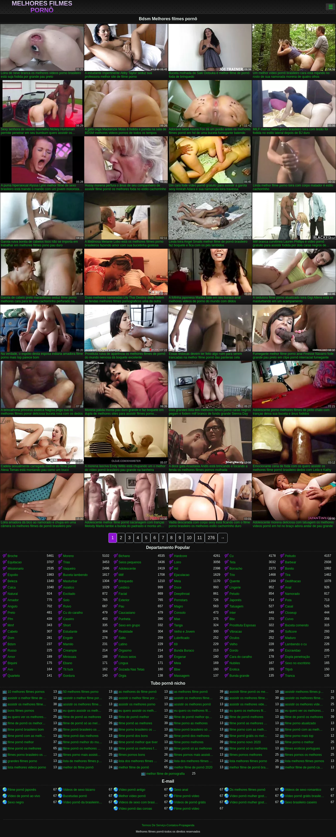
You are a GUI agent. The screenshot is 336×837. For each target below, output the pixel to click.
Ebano (67, 663)
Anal (288, 587)
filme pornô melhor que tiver (138, 742)
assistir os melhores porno (137, 704)
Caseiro (68, 619)
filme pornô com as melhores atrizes (304, 729)
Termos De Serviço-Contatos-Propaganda (168, 825)
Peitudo (290, 556)
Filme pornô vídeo (186, 796)
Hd (176, 568)
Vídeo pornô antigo (132, 790)
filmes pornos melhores (245, 755)
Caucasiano (127, 613)
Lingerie (235, 587)
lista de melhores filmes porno (82, 761)
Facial (123, 594)
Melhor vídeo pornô (132, 796)
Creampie (70, 650)
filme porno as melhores (191, 723)
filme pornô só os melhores (248, 748)
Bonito (289, 568)
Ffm (10, 619)
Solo (66, 600)
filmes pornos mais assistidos (193, 755)
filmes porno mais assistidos (82, 755)
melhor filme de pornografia (165, 774)
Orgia (122, 676)
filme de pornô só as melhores (82, 723)
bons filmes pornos (21, 711)
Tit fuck (68, 669)
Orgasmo (125, 650)
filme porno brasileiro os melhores (138, 729)
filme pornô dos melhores (191, 736)
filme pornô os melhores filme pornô (138, 748)
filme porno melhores (188, 742)
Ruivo (67, 606)
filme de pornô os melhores (304, 717)
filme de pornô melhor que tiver (193, 717)
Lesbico (124, 587)
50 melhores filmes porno (80, 692)
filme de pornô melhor (134, 717)
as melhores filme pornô (191, 692)
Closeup (291, 613)
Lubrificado (182, 638)
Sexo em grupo (129, 625)
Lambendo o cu (296, 644)
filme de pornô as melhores (82, 717)
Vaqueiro (69, 568)
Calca (12, 587)
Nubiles (234, 663)
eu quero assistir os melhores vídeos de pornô (138, 711)
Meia (177, 581)
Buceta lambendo (75, 575)
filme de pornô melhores (246, 717)
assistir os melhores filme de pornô (193, 698)
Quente (234, 581)
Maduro (290, 638)
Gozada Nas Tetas (132, 669)
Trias (66, 562)
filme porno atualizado (300, 723)
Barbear (290, 562)
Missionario (16, 568)
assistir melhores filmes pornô (304, 692)
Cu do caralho (73, 613)
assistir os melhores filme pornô (249, 698)
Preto (11, 613)
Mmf (11, 625)
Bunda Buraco (184, 650)
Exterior (124, 600)
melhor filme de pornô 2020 (193, 767)
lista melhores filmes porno (248, 761)
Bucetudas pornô (75, 796)
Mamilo (68, 644)
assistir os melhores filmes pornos (82, 704)
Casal (289, 606)
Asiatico (68, 587)
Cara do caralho (240, 657)
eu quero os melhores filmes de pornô (249, 711)
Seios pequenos (130, 562)
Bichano (124, 556)
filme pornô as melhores (135, 723)
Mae (177, 619)
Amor (11, 657)
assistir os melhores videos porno (249, 704)
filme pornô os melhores (24, 748)
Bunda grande (239, 676)
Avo (10, 669)
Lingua (123, 663)
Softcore (291, 631)
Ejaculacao (182, 575)
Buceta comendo (297, 625)
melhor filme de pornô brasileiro (249, 767)
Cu (231, 556)
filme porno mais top (299, 736)
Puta (288, 600)
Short (67, 625)
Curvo (289, 619)
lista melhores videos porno (27, 767)
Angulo (12, 606)
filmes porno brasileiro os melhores (27, 755)
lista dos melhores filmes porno (138, 761)
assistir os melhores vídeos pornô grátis (304, 704)
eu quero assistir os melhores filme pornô (82, 711)
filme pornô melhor (21, 742)
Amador (13, 600)
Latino (123, 644)
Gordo (233, 650)
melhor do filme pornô (78, 767)
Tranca (290, 676)
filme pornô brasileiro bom (26, 729)
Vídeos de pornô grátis (190, 802)
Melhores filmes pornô (42, 7)
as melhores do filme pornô (138, 692)
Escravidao (293, 650)
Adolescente (127, 568)
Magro (178, 606)
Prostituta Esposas (242, 625)
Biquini (12, 663)
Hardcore (180, 556)
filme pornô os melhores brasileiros (82, 748)
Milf (121, 575)
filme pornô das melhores (80, 736)
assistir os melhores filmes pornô (27, 704)
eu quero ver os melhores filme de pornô (304, 711)
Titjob (289, 669)
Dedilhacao (293, 581)
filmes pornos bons (132, 755)
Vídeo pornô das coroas (135, 808)
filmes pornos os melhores (303, 755)
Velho (233, 644)
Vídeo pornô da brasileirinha (82, 802)
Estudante (70, 631)
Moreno (68, 556)
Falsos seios (127, 657)
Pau (121, 606)
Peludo (234, 594)
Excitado (69, 594)
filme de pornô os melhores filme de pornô (27, 723)
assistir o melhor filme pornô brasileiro (138, 698)
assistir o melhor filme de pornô (27, 698)
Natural (13, 594)
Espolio (13, 575)
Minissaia (69, 657)
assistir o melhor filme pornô (82, 698)
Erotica (234, 669)
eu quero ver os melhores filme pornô (27, 717)
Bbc (232, 619)
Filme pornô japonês (22, 790)
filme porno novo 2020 (245, 742)
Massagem (182, 676)
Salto (122, 638)
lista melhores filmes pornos (304, 761)
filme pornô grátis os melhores (249, 736)
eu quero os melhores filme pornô (193, 711)
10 (189, 538)
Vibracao (235, 631)
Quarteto (14, 676)
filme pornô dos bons (133, 736)
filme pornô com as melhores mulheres (27, 736)
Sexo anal (181, 790)
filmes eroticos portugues (302, 748)
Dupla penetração (297, 657)
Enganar (180, 657)
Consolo (180, 613)
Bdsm (12, 644)
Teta (232, 562)
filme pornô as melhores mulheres (249, 723)
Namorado (292, 594)
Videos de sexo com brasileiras (138, 802)
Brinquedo (126, 581)
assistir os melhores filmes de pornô (304, 698)
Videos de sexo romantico (303, 790)
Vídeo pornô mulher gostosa (249, 796)
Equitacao (15, 562)
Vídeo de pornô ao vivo (24, 796)
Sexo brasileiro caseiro (301, 802)
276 (211, 538)
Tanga (178, 625)
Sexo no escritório (297, 663)
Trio (232, 575)
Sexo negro (16, 802)
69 (175, 644)
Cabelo (13, 631)
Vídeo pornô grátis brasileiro (304, 796)
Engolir (68, 638)
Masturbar (70, 581)
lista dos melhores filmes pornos (193, 761)
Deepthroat (182, 594)
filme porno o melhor (299, 742)
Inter (232, 613)
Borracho (235, 568)
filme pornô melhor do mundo (82, 742)
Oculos (234, 638)
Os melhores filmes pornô (247, 790)
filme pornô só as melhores (193, 748)
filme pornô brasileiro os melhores (82, 729)
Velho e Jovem (184, 631)
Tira (287, 575)
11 (199, 538)
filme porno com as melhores (249, 729)
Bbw (177, 669)
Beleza (12, 581)
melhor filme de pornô (134, 767)
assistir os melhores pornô (192, 704)
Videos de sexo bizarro (79, 790)
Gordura (69, 676)
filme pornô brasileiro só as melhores (193, 729)
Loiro (177, 562)
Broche (13, 556)
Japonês (235, 600)
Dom (11, 638)
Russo (12, 650)
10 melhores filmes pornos (26, 692)
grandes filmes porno (22, 761)
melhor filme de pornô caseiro (304, 767)
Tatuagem (236, 606)
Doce (177, 587)
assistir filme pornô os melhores (249, 692)
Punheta (124, 619)
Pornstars (180, 600)
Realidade (126, 631)
